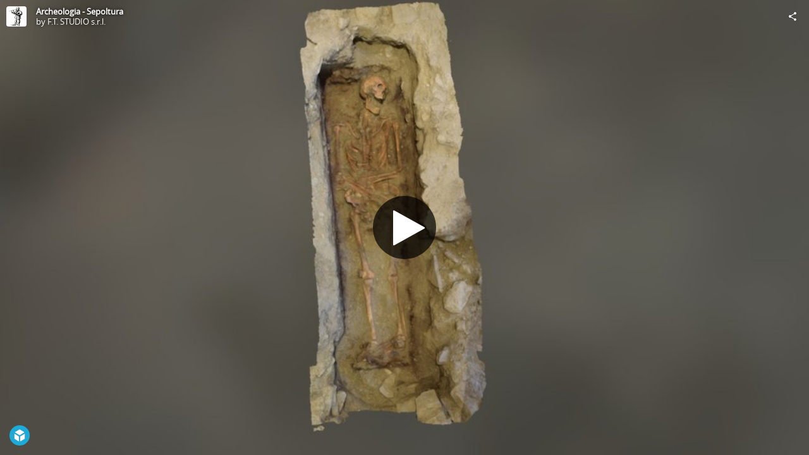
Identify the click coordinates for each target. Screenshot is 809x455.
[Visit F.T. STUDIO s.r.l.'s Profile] (16, 16)
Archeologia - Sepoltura (79, 11)
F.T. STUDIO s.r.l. (76, 21)
